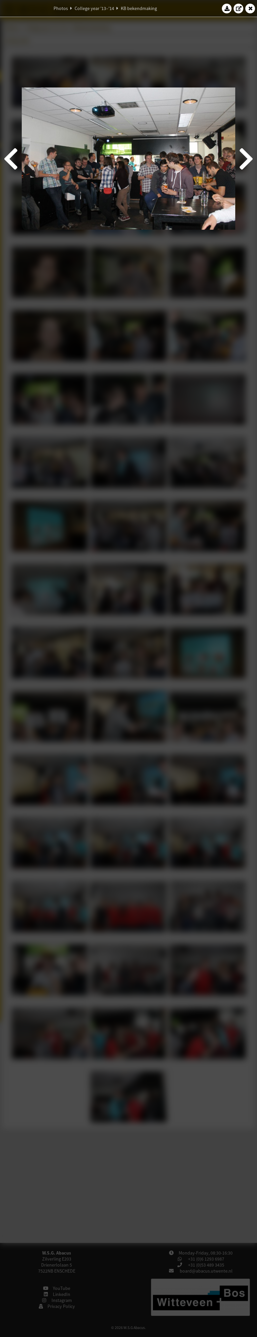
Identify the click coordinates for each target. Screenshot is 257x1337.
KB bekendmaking (139, 8)
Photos (61, 8)
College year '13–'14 (94, 8)
